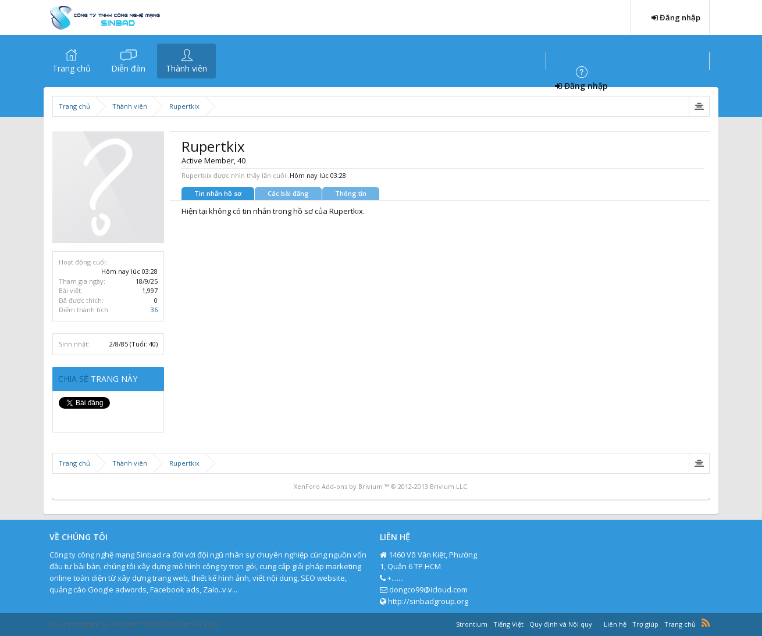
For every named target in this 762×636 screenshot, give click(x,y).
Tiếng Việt (508, 624)
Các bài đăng (288, 193)
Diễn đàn (128, 68)
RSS (706, 623)
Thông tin (350, 193)
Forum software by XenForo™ (134, 624)
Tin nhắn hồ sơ (217, 193)
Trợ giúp (645, 624)
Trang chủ (71, 68)
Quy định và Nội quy (560, 624)
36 (154, 309)
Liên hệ (615, 624)
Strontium (471, 624)
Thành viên (186, 68)
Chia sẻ (74, 378)
